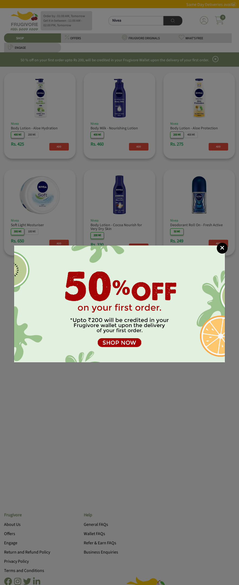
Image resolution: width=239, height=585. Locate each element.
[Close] (222, 248)
